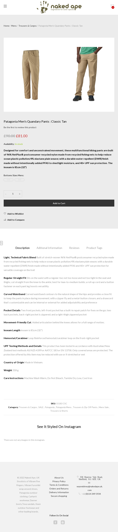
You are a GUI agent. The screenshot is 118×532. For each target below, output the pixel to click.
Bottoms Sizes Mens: (14, 175)
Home (6, 25)
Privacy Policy (58, 481)
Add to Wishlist (14, 213)
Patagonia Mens (63, 407)
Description (22, 247)
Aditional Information (49, 247)
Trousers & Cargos (27, 25)
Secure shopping (59, 496)
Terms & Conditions (59, 485)
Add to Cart (59, 203)
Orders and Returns (59, 488)
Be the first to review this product (20, 127)
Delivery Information (59, 492)
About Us (59, 477)
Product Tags (94, 247)
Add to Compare (14, 219)
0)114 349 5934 (93, 493)
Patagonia (50, 407)
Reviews (74, 247)
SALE (40, 407)
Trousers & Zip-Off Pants (85, 407)
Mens (14, 25)
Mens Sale (104, 407)
